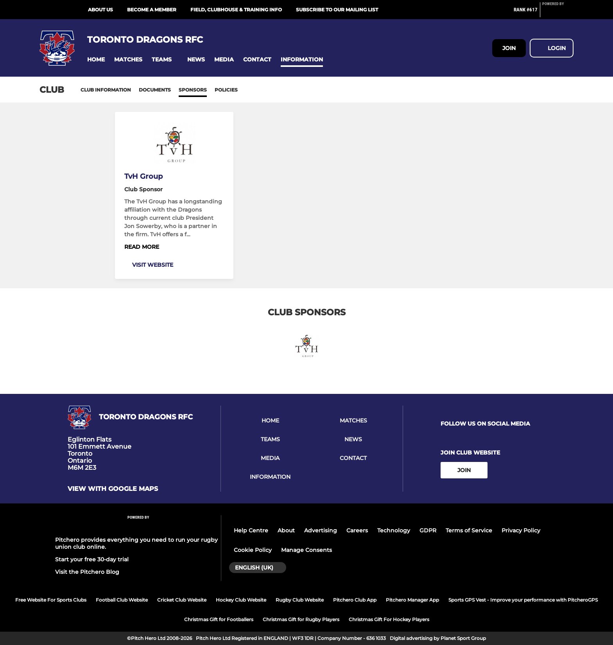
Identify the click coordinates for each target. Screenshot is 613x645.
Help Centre (251, 530)
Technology (393, 530)
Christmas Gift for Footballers (218, 619)
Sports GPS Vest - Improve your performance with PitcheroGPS (523, 600)
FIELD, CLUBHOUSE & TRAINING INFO (236, 10)
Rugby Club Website (300, 600)
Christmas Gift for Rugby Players (301, 619)
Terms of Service (469, 530)
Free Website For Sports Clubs (50, 600)
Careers (357, 530)
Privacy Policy (521, 530)
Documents (155, 90)
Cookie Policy (253, 549)
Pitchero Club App (354, 600)
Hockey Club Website (241, 600)
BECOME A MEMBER (151, 10)
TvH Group (143, 176)
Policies (226, 90)
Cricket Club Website (181, 600)
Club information (106, 90)
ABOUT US (100, 10)
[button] (95, 59)
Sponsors (193, 90)
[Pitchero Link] (558, 13)
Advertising (320, 530)
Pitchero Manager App (412, 600)
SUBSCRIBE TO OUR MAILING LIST (337, 10)
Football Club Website (122, 600)
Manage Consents (306, 549)
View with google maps (113, 489)
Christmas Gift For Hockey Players (389, 619)
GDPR (427, 530)
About (286, 530)
